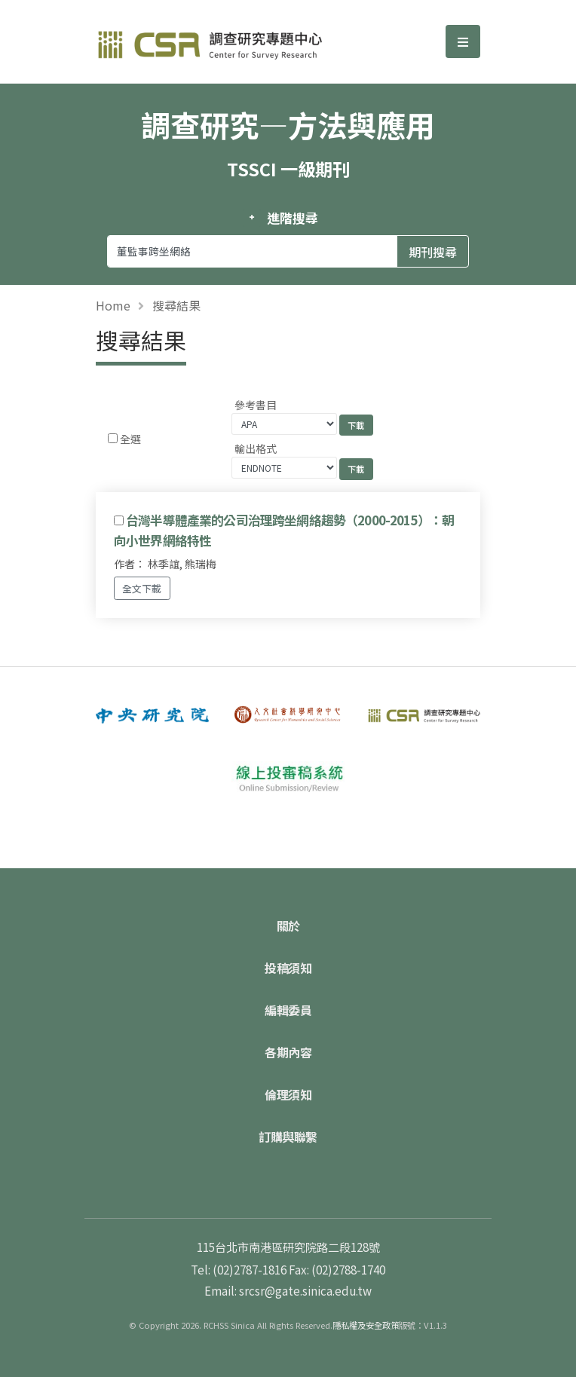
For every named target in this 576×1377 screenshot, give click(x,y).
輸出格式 (255, 448)
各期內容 (288, 1052)
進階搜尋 (292, 218)
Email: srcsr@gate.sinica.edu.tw (288, 1290)
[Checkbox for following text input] (113, 438)
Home (113, 305)
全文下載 (141, 588)
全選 (130, 438)
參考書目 (255, 404)
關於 (288, 925)
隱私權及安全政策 (365, 1325)
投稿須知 (288, 968)
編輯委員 (288, 1010)
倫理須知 (288, 1094)
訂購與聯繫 (288, 1137)
